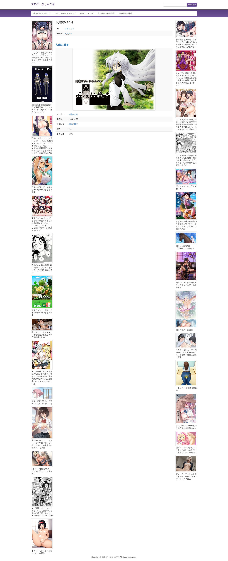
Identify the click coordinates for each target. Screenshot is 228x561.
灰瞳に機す (62, 44)
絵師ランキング (86, 13)
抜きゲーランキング (41, 13)
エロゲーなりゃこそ (43, 4)
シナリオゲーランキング (65, 13)
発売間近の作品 (125, 13)
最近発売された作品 (106, 13)
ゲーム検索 (191, 5)
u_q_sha (68, 33)
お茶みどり (69, 28)
